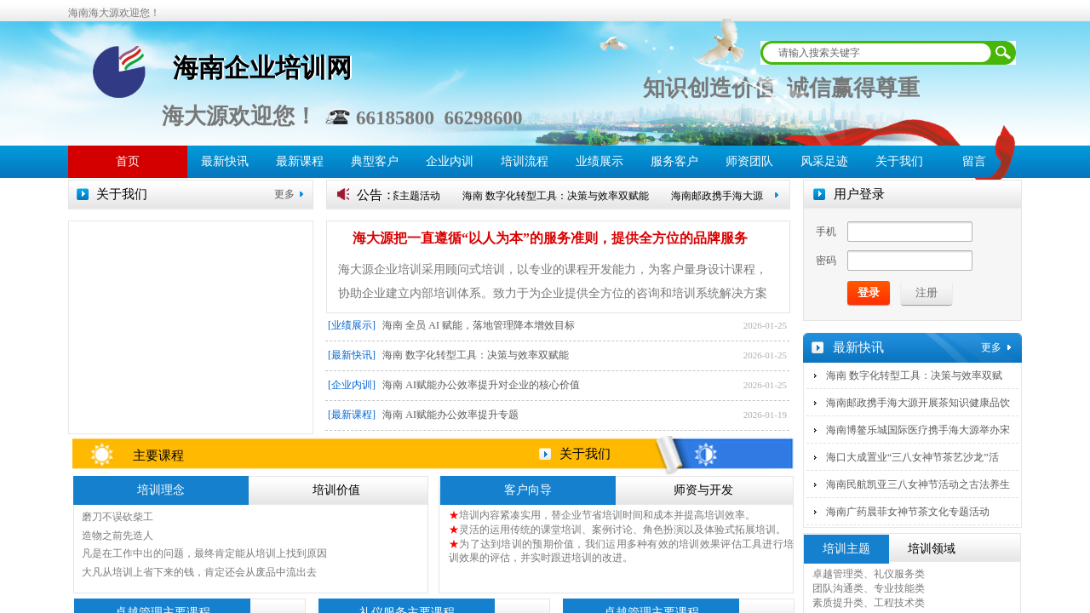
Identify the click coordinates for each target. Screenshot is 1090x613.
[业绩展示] (352, 325)
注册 (926, 292)
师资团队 (749, 161)
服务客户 (674, 161)
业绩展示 (599, 161)
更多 (284, 194)
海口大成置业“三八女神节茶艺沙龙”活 (912, 457)
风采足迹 (824, 161)
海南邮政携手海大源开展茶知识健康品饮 (918, 403)
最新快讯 (225, 161)
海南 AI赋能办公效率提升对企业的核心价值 (481, 385)
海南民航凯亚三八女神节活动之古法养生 (918, 484)
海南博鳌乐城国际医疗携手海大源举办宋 (918, 430)
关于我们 (899, 161)
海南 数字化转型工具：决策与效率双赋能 (561, 196)
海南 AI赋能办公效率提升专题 (450, 415)
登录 (869, 292)
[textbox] (877, 52)
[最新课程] (352, 415)
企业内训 (449, 161)
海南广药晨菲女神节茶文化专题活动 (908, 512)
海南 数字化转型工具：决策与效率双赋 (914, 375)
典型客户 (375, 161)
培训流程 (524, 161)
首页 (128, 161)
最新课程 (300, 161)
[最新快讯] (352, 355)
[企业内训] (352, 385)
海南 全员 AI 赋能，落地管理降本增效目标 (478, 325)
